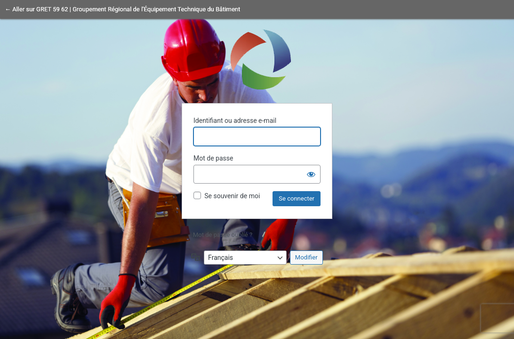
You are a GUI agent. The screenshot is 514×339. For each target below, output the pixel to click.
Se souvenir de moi (232, 196)
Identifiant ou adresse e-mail (234, 120)
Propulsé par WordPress (257, 59)
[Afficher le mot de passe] (311, 174)
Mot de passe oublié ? (222, 234)
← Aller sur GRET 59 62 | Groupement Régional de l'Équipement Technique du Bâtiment (122, 9)
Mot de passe (213, 158)
